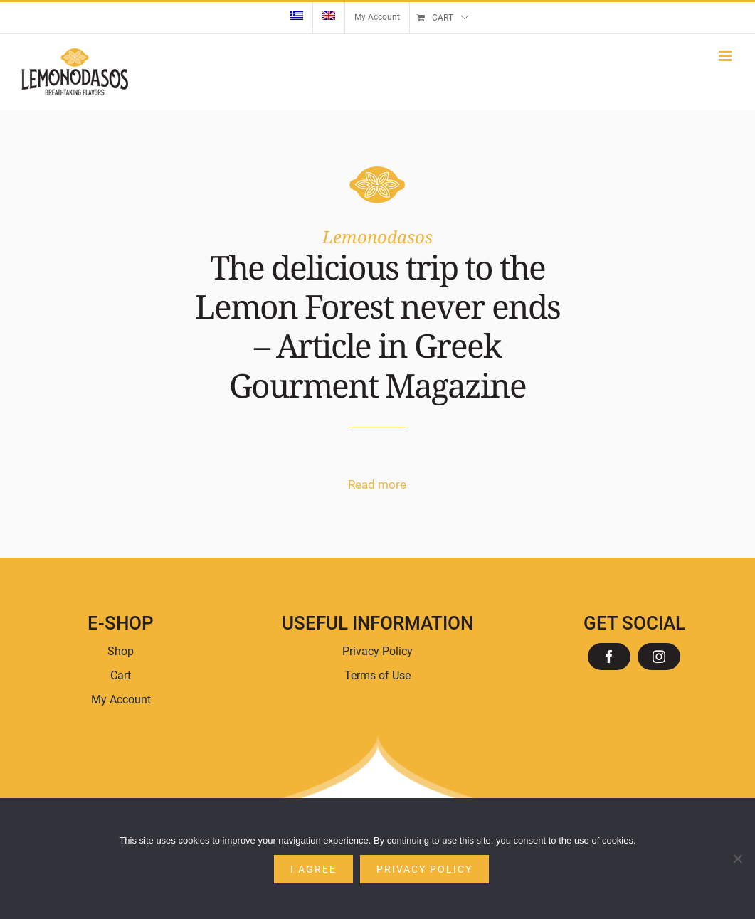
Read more (377, 484)
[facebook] (609, 656)
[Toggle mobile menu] (726, 55)
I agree (313, 869)
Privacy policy (424, 869)
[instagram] (659, 656)
